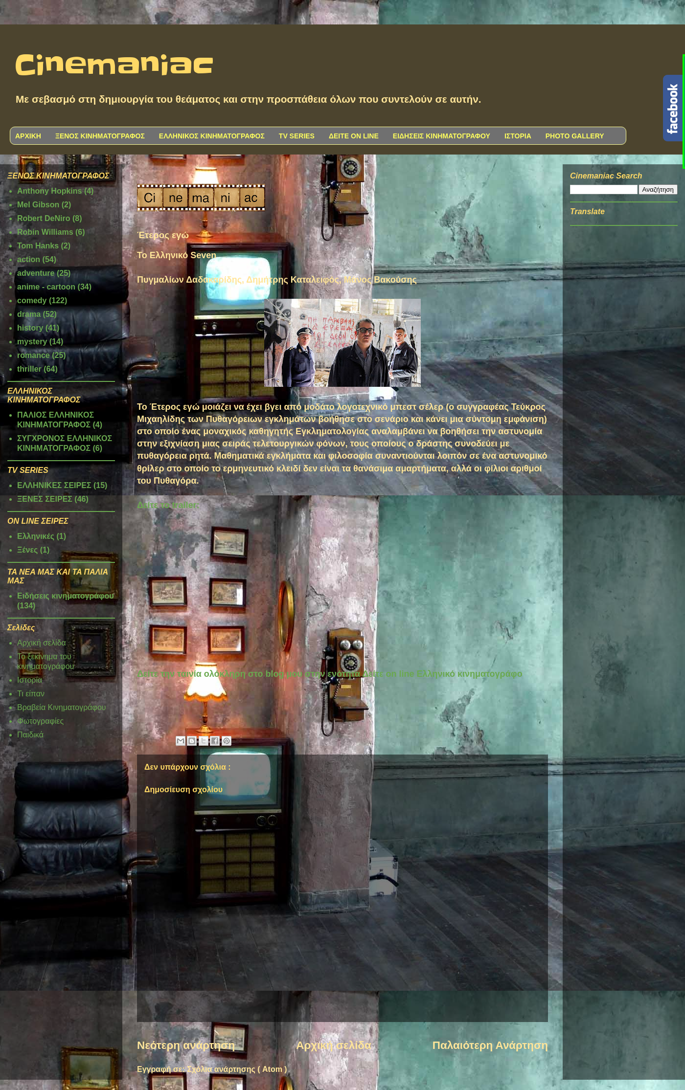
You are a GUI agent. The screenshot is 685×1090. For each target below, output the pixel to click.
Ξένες (27, 550)
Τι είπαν (31, 694)
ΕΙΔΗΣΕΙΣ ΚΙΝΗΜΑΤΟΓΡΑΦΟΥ (441, 136)
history (30, 328)
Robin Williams (45, 232)
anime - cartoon (46, 287)
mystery (32, 341)
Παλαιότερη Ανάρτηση (490, 1045)
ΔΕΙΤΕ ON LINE (354, 136)
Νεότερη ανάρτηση (186, 1045)
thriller (29, 369)
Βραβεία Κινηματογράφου (61, 707)
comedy (31, 300)
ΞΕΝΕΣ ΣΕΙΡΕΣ (44, 499)
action (28, 259)
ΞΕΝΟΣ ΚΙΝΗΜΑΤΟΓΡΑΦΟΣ (100, 136)
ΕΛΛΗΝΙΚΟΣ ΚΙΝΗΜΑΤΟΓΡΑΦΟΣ (212, 136)
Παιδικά (30, 735)
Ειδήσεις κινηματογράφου (65, 596)
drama (29, 314)
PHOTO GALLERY (575, 136)
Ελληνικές (35, 536)
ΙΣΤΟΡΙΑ (517, 136)
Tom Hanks (38, 246)
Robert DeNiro (43, 218)
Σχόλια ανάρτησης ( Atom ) (237, 1069)
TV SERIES (297, 136)
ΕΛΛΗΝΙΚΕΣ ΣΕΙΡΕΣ (54, 485)
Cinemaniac (114, 66)
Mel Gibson (38, 204)
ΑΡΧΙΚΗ (28, 136)
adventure (35, 273)
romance (33, 355)
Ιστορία (29, 680)
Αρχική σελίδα (333, 1045)
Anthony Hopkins (49, 191)
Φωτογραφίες (40, 721)
